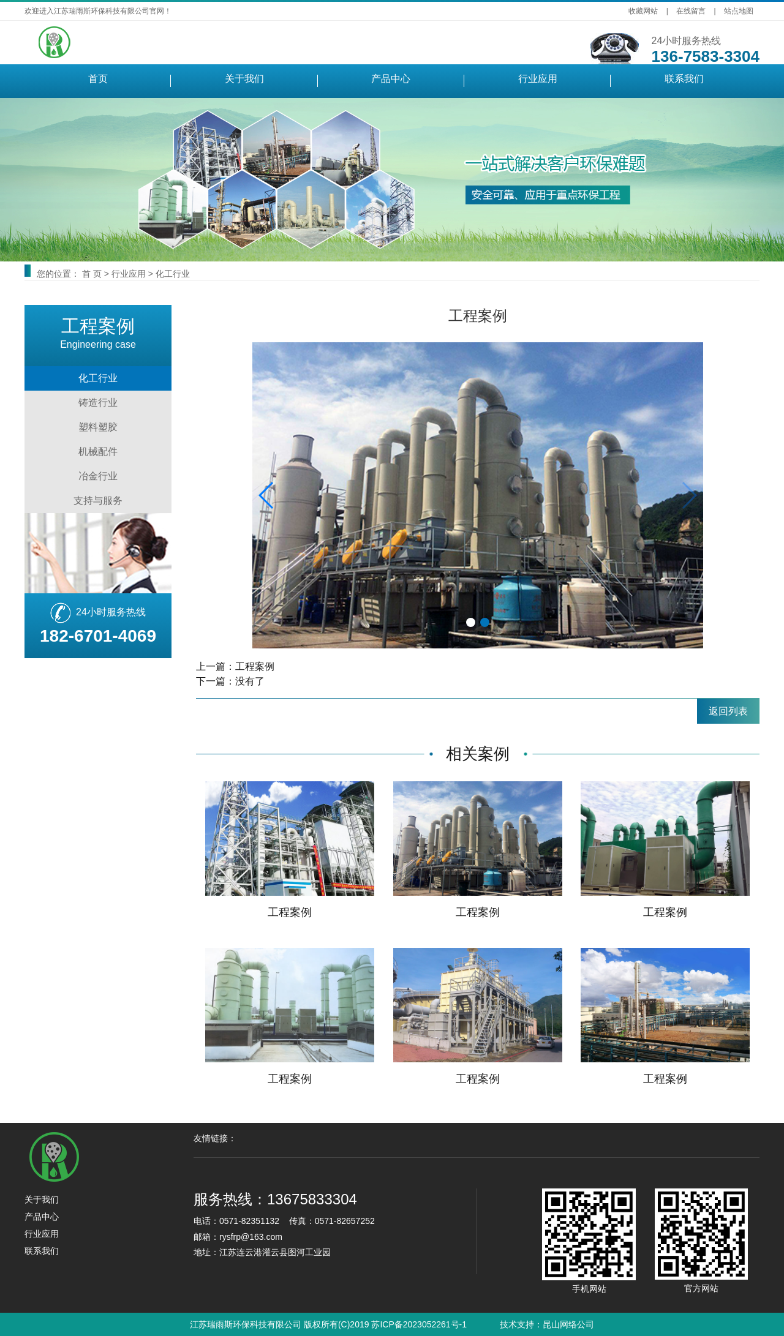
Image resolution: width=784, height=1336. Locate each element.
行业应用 (537, 78)
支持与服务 (98, 500)
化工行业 (173, 274)
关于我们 (244, 78)
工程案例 (254, 666)
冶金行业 (98, 476)
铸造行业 (98, 402)
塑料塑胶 (98, 427)
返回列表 (728, 711)
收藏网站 (643, 11)
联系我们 (684, 78)
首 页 (92, 274)
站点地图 (738, 11)
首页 (98, 78)
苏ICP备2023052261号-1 (419, 1324)
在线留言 (691, 11)
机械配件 (98, 451)
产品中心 (390, 78)
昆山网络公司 (568, 1324)
